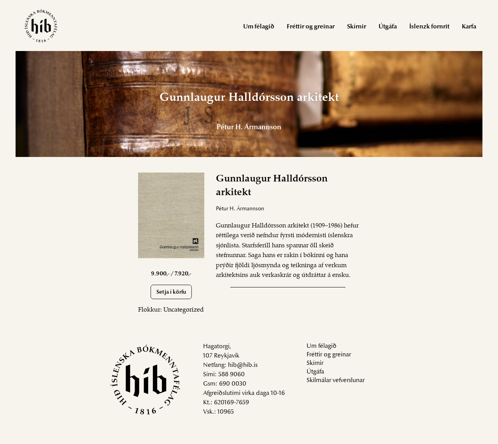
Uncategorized (183, 310)
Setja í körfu (171, 292)
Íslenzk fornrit (429, 27)
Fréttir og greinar (311, 27)
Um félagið (258, 27)
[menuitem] (259, 26)
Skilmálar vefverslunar (336, 380)
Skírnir (356, 27)
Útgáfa (388, 27)
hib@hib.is (243, 365)
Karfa (469, 27)
